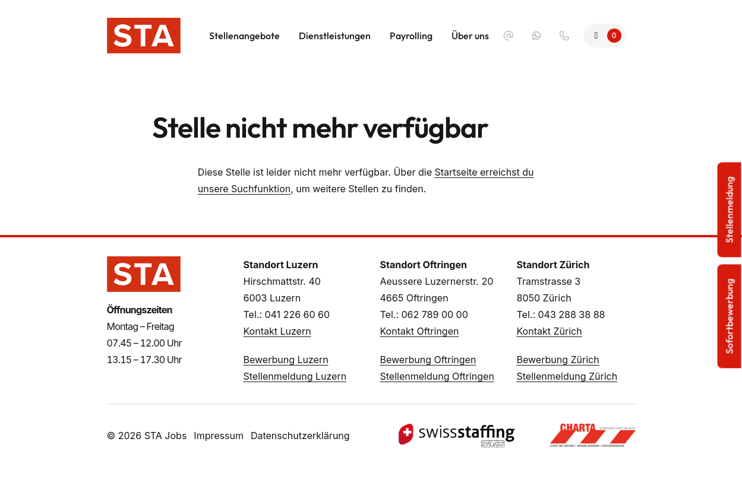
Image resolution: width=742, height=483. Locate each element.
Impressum (219, 435)
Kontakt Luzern (277, 331)
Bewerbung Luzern (286, 360)
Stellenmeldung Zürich (567, 376)
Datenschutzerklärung (300, 435)
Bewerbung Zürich (558, 360)
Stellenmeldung (729, 210)
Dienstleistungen (335, 36)
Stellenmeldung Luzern (295, 376)
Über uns (470, 36)
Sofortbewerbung (729, 316)
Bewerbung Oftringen (428, 360)
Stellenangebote (244, 36)
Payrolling (411, 36)
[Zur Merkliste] (604, 35)
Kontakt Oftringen (419, 331)
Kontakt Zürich (549, 331)
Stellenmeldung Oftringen (437, 376)
